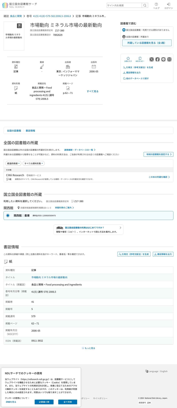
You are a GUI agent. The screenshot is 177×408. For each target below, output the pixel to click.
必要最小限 (44, 401)
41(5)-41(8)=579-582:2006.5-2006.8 (52, 16)
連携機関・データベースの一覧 (80, 150)
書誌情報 (30, 130)
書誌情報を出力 (132, 72)
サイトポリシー (100, 398)
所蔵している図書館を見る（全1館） (147, 42)
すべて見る (93, 91)
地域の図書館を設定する (159, 154)
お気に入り (128, 59)
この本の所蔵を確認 (160, 177)
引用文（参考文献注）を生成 (138, 67)
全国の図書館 (14, 130)
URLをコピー (140, 59)
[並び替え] (13, 163)
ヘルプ (156, 5)
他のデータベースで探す (136, 78)
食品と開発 (16, 16)
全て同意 (68, 401)
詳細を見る (11, 401)
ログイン (169, 5)
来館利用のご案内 (65, 207)
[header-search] (127, 5)
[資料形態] (34, 163)
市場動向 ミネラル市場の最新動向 (49, 277)
